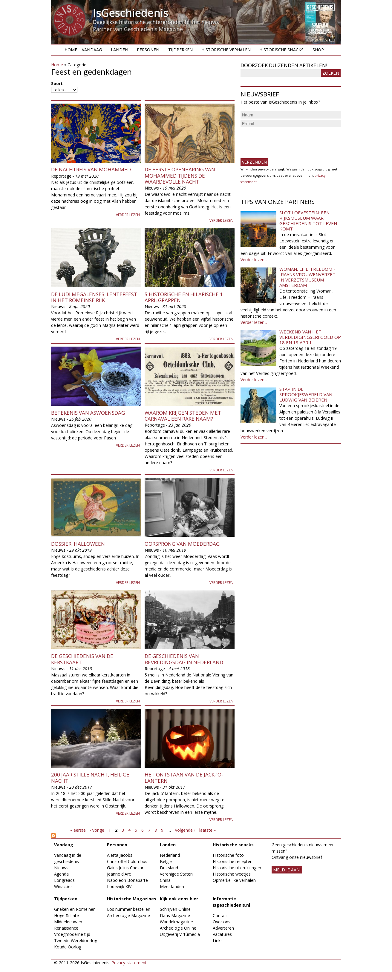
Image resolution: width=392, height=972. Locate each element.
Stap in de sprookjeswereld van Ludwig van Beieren (305, 394)
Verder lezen (128, 214)
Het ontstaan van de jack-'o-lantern (184, 777)
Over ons (221, 922)
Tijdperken (180, 50)
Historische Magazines (131, 899)
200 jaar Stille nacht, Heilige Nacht (90, 777)
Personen (148, 50)
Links (218, 940)
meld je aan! (287, 870)
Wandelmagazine (176, 922)
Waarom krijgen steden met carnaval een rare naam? (183, 415)
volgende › (185, 830)
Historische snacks (281, 50)
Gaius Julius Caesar (125, 868)
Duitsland (169, 868)
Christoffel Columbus (127, 861)
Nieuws (61, 868)
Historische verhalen (226, 50)
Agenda (61, 874)
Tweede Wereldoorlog (75, 940)
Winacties (63, 886)
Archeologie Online (178, 928)
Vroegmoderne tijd (72, 934)
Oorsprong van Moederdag (182, 543)
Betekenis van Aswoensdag (88, 412)
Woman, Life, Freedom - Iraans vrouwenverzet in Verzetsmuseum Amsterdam (307, 277)
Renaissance (66, 928)
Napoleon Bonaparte (127, 880)
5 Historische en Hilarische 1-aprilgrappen (185, 297)
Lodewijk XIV (119, 886)
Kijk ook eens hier (179, 899)
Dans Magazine (175, 915)
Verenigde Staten (176, 874)
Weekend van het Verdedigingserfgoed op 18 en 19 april (310, 337)
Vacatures (222, 934)
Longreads (64, 880)
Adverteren (223, 928)
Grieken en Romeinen (75, 909)
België (166, 861)
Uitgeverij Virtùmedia (180, 934)
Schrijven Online (175, 909)
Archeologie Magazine (128, 915)
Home (71, 50)
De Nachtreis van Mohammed (91, 169)
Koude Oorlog (67, 947)
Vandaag (92, 50)
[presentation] (286, 140)
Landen (119, 50)
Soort (57, 83)
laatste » (207, 830)
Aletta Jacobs (119, 855)
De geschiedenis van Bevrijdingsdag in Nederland (184, 659)
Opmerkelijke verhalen (234, 880)
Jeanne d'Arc (119, 874)
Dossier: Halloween (78, 543)
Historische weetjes (232, 874)
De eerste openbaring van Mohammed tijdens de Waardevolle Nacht (180, 175)
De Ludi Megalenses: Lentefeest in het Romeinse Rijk (94, 297)
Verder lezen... (254, 259)
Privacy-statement (129, 962)
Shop (318, 50)
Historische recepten (232, 861)
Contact (220, 915)
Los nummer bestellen (128, 909)
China (165, 880)
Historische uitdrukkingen (237, 868)
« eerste (78, 830)
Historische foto (228, 855)
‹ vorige (97, 830)
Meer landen (172, 886)
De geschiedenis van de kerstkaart (82, 659)
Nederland (170, 855)
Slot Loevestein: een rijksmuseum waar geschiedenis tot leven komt (308, 221)
